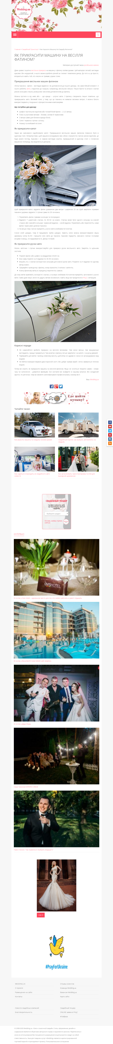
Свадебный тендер (67, 1008)
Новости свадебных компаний (27, 1008)
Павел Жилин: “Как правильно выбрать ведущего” (33, 850)
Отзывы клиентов (67, 984)
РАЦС (85, 278)
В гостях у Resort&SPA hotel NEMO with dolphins (32, 661)
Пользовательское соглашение (57, 1041)
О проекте (19, 988)
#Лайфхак (64, 1016)
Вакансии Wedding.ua (68, 992)
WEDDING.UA (20, 984)
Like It (40, 915)
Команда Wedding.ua (68, 988)
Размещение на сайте (23, 992)
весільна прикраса (38, 70)
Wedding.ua (94, 379)
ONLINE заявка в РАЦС (69, 1012)
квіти (28, 89)
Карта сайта (64, 996)
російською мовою (91, 65)
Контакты (18, 996)
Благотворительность (23, 1012)
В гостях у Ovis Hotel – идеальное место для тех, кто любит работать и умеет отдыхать (48, 598)
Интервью (19, 534)
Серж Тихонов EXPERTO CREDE (26, 787)
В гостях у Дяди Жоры (22, 724)
